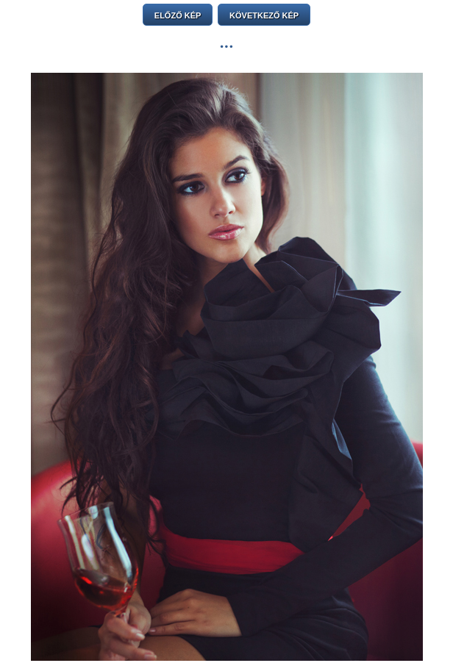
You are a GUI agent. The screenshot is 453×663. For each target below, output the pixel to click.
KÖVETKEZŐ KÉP (264, 15)
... (226, 42)
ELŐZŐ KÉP (177, 15)
